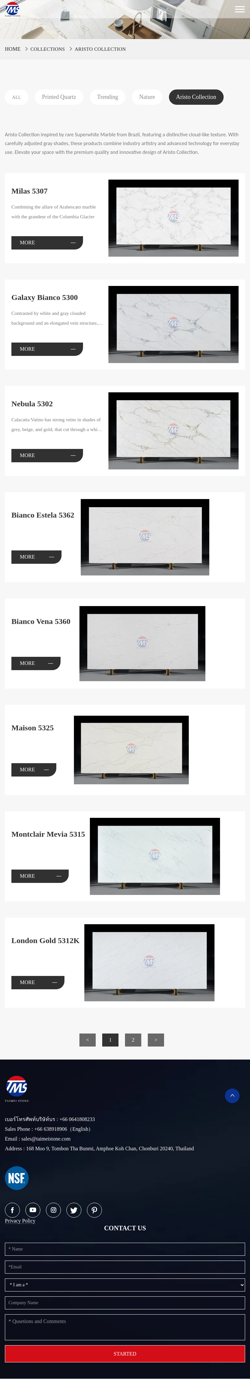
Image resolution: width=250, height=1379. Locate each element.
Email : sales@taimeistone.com (38, 1139)
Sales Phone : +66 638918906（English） (49, 1129)
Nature (152, 97)
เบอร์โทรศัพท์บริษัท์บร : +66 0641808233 (50, 1119)
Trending (110, 97)
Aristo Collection (100, 49)
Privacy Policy (20, 1221)
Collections (47, 49)
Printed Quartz (61, 97)
